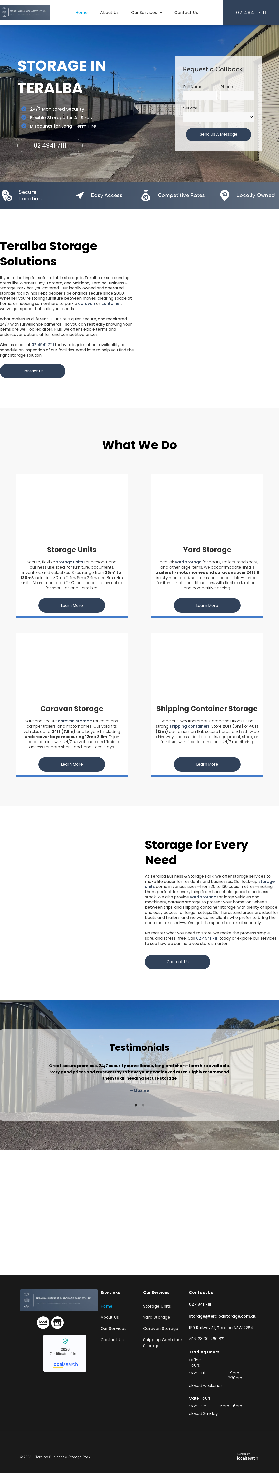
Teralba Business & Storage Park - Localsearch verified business (64, 1353)
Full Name (192, 87)
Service (190, 108)
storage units (69, 562)
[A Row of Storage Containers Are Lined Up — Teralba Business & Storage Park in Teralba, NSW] (67, 903)
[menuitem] (81, 12)
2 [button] (143, 1105)
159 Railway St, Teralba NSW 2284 (221, 1328)
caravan (86, 303)
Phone (226, 87)
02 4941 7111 (43, 345)
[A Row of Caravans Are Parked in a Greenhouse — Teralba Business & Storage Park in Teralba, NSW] (72, 668)
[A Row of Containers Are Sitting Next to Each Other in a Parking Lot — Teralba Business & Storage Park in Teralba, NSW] (207, 668)
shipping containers (190, 726)
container (111, 303)
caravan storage (75, 721)
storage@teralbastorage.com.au (222, 1316)
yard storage (188, 562)
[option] (139, 1078)
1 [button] (135, 1105)
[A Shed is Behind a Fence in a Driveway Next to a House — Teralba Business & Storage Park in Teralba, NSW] (207, 509)
